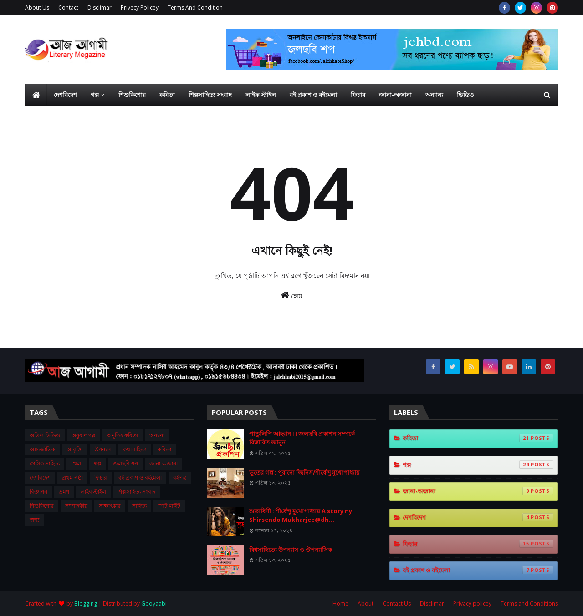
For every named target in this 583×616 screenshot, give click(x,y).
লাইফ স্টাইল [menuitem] (260, 95)
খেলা (76, 463)
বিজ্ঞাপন (38, 491)
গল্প (98, 463)
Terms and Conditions (529, 603)
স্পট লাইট (169, 506)
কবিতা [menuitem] (167, 95)
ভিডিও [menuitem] (465, 95)
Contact (68, 7)
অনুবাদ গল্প (84, 435)
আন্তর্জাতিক (42, 449)
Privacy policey (472, 603)
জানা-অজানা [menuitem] (395, 95)
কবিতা (164, 449)
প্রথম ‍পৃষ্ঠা (72, 477)
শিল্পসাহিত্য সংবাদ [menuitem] (210, 95)
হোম (291, 295)
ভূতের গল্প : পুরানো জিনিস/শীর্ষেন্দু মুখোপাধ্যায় (304, 472)
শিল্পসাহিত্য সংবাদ (136, 491)
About (365, 603)
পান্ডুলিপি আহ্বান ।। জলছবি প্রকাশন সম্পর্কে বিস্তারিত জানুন (302, 438)
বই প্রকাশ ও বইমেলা (140, 477)
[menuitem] (36, 95)
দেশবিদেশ (40, 477)
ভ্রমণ (64, 491)
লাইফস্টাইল (93, 491)
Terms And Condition (195, 7)
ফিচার (100, 477)
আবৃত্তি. (74, 449)
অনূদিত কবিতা (122, 435)
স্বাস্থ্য (34, 520)
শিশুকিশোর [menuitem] (132, 95)
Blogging (85, 603)
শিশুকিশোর (42, 506)
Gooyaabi (154, 603)
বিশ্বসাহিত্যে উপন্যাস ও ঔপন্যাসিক (290, 549)
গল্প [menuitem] (95, 95)
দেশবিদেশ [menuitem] (65, 95)
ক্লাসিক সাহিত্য (45, 463)
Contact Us (397, 603)
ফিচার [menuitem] (358, 95)
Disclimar (99, 7)
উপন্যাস (103, 449)
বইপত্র (180, 477)
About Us (37, 7)
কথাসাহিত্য (134, 449)
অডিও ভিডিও (45, 435)
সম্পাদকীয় (76, 506)
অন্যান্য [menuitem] (434, 95)
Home (340, 603)
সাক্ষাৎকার (110, 506)
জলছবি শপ (125, 463)
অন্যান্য (156, 435)
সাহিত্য (139, 506)
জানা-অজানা (163, 463)
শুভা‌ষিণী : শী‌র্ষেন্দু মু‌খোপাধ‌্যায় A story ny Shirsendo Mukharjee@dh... (300, 515)
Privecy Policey (140, 7)
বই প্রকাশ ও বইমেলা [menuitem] (313, 95)
